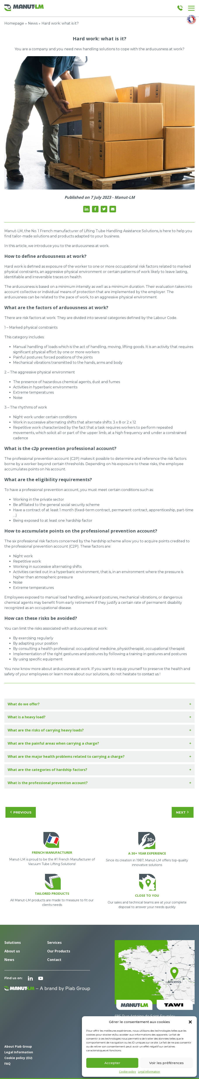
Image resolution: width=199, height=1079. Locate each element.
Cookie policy (127, 1072)
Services (54, 942)
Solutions (12, 942)
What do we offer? (24, 704)
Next (182, 812)
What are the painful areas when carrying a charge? (53, 743)
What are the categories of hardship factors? (47, 769)
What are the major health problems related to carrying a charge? (66, 756)
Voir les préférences (166, 1063)
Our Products (58, 951)
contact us (150, 674)
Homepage (14, 23)
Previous (20, 812)
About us (12, 951)
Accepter (112, 1063)
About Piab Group (18, 1046)
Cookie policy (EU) (18, 1058)
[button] (190, 1022)
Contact (54, 959)
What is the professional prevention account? (48, 782)
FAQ (7, 1063)
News (33, 23)
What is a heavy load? (26, 717)
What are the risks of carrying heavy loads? (46, 730)
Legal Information (149, 1072)
